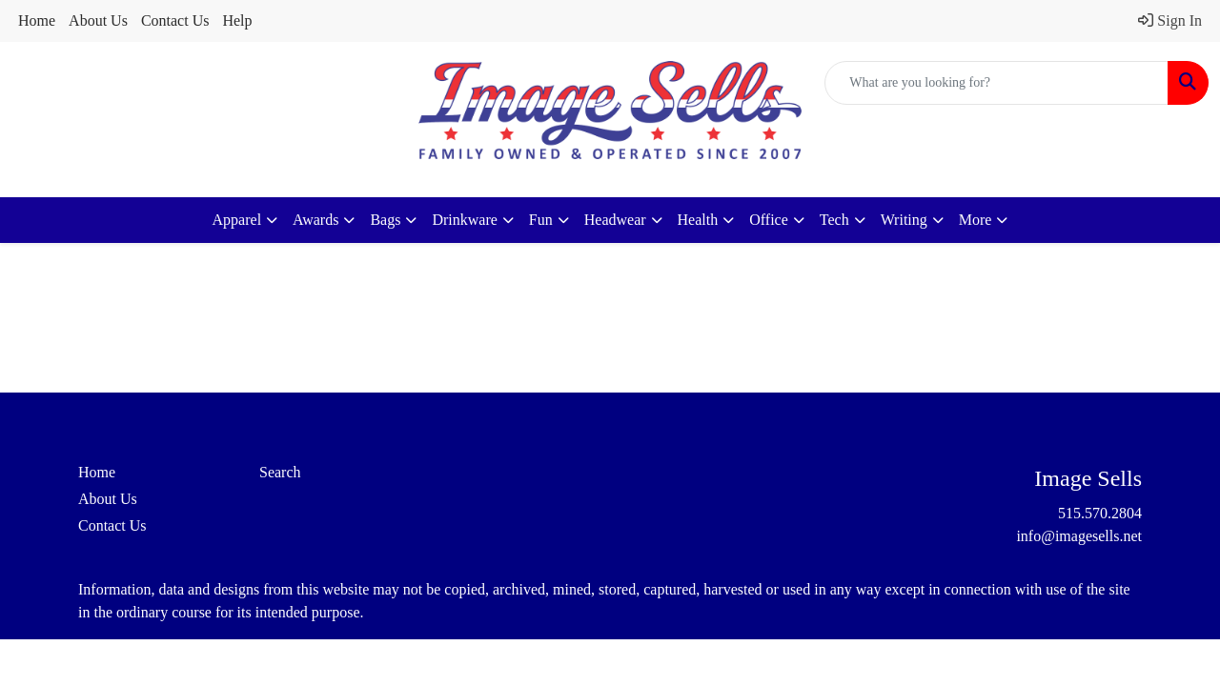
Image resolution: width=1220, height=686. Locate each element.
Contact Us (175, 20)
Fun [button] (541, 220)
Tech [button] (834, 220)
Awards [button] (315, 220)
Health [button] (698, 220)
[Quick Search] (996, 83)
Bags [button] (385, 220)
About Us (98, 20)
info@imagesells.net (1079, 536)
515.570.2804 (1100, 513)
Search (280, 472)
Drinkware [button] (464, 220)
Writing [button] (904, 220)
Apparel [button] (237, 220)
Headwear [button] (615, 220)
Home (36, 20)
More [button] (975, 220)
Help (237, 20)
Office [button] (768, 220)
